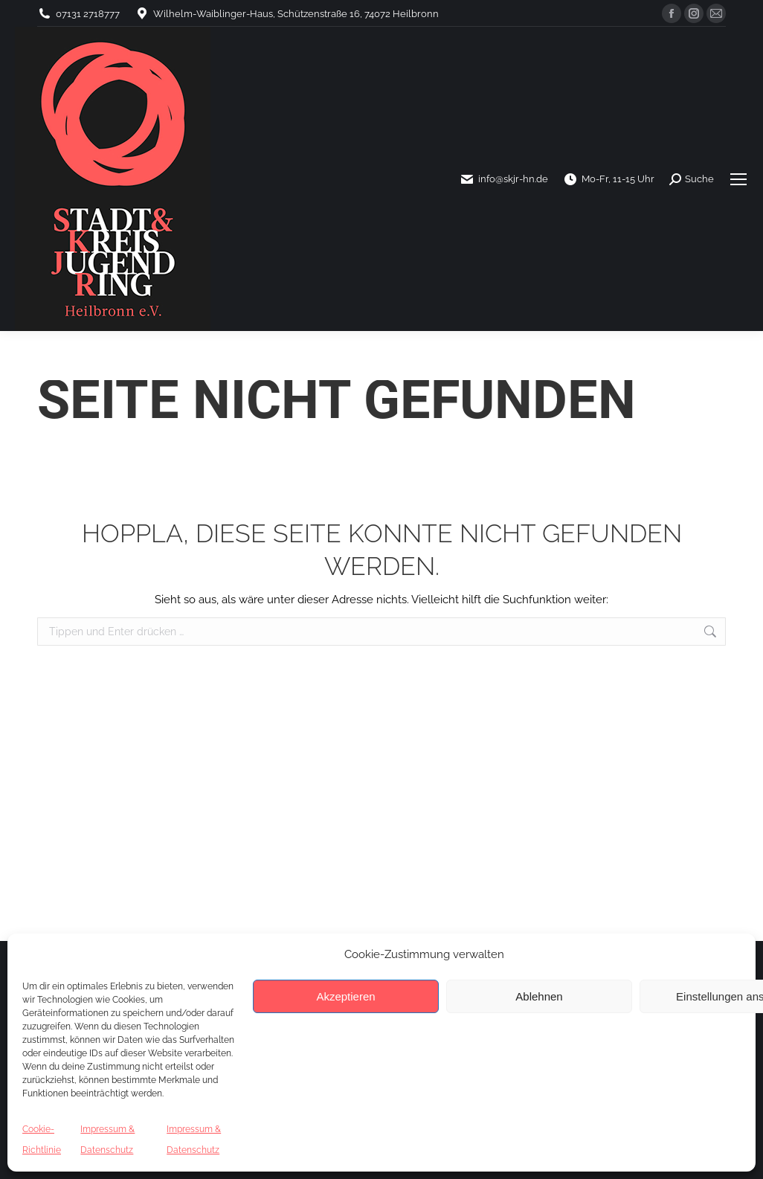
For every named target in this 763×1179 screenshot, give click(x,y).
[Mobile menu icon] (738, 179)
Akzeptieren (345, 996)
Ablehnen (538, 996)
